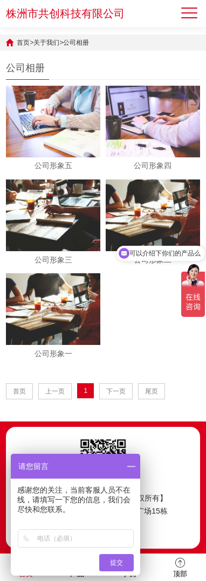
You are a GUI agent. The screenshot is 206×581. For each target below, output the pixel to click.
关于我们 (46, 42)
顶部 (180, 567)
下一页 (116, 391)
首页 (23, 42)
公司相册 (76, 42)
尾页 (151, 391)
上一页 (55, 391)
